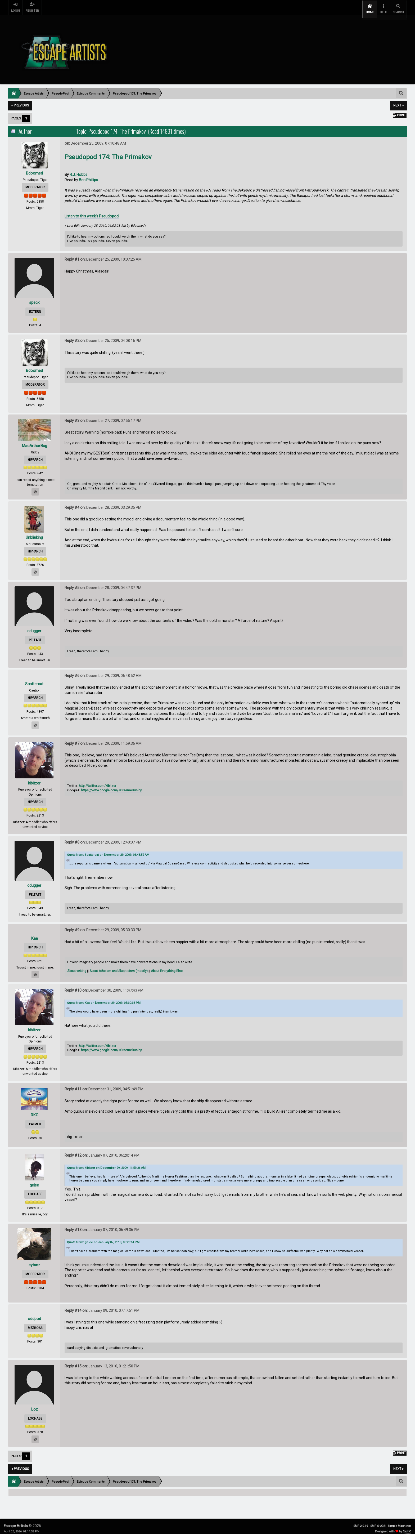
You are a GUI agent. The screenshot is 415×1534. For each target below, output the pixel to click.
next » (398, 101)
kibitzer (34, 779)
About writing (76, 967)
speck (34, 298)
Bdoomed (34, 169)
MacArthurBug (34, 441)
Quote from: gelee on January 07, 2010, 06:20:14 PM (103, 1238)
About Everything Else (167, 967)
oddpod (34, 1314)
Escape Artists (16, 1522)
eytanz (34, 1260)
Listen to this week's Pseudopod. (92, 212)
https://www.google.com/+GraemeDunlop (111, 786)
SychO (407, 1527)
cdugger (34, 626)
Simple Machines (399, 1522)
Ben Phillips (88, 176)
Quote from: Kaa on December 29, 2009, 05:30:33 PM (104, 999)
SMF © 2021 (378, 1522)
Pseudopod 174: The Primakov (108, 153)
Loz (34, 1405)
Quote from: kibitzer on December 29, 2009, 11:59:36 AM (106, 1164)
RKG (34, 1110)
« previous (20, 101)
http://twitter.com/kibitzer (97, 782)
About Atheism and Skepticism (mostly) (118, 967)
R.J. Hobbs (78, 170)
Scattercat (34, 679)
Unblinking (34, 533)
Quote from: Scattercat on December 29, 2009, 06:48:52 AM (108, 851)
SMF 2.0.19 (360, 1522)
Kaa (34, 934)
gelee (34, 1181)
